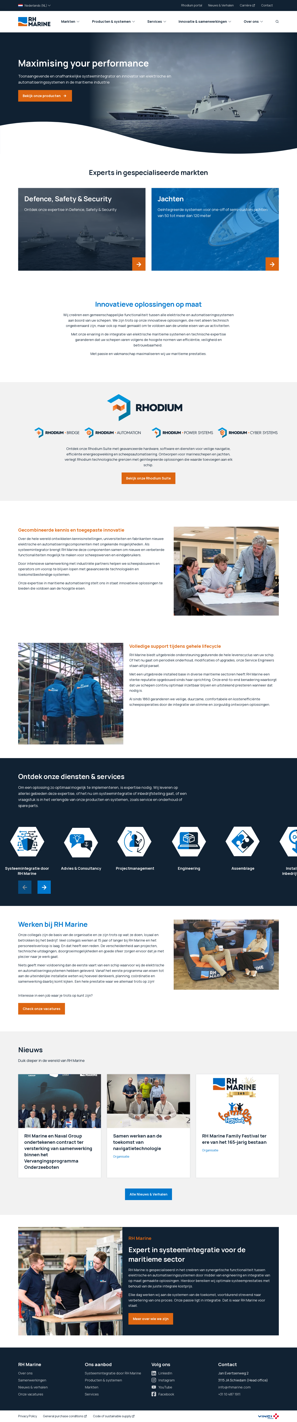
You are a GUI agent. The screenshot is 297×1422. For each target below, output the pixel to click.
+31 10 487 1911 (229, 1394)
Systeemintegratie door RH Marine (113, 1373)
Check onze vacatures (41, 1008)
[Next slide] (44, 887)
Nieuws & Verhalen (221, 5)
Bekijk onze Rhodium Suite (148, 478)
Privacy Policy (27, 1416)
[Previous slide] (24, 887)
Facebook (166, 1394)
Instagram (166, 1380)
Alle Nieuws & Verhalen (148, 1194)
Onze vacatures (30, 1394)
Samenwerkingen (32, 1380)
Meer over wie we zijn (151, 1318)
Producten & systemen (103, 1380)
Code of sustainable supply (114, 1416)
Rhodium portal (191, 5)
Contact (267, 5)
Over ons (25, 1373)
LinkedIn (165, 1373)
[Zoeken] (275, 22)
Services (92, 1394)
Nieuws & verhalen (33, 1387)
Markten (91, 1387)
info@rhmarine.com (234, 1387)
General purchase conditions (65, 1416)
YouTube (165, 1387)
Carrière (247, 5)
